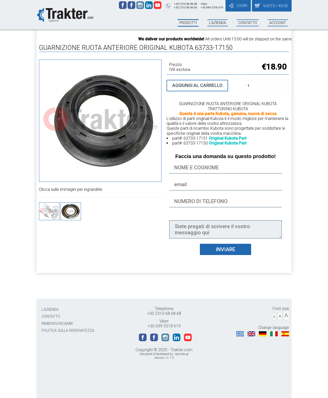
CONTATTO (51, 316)
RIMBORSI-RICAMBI (57, 324)
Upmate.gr (182, 354)
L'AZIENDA (50, 309)
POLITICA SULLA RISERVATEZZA (68, 330)
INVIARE (225, 249)
